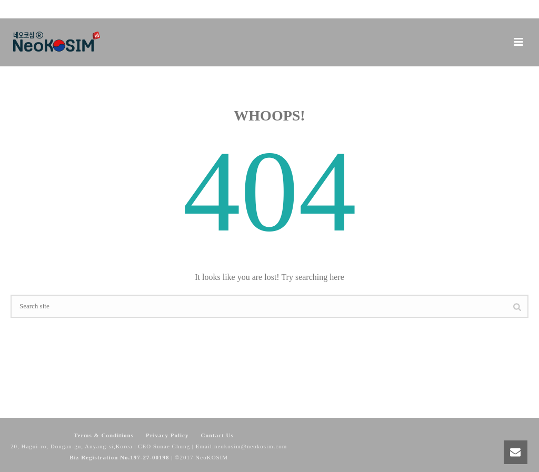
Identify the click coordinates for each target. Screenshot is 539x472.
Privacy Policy (167, 435)
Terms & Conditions (104, 435)
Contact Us (217, 435)
